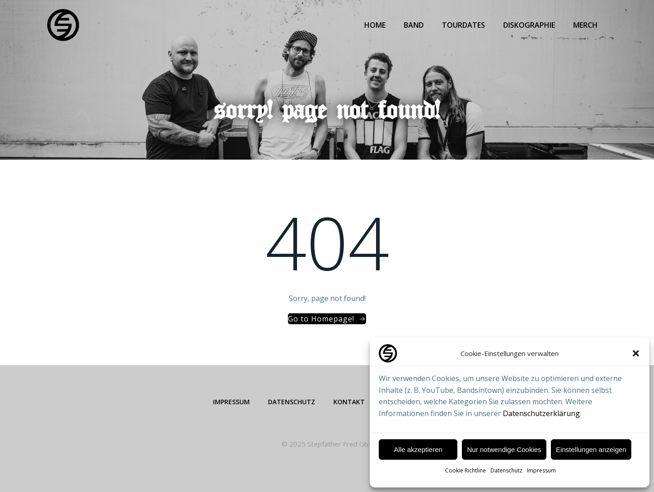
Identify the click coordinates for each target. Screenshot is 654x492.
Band (414, 25)
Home (375, 25)
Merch (585, 25)
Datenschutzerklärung (541, 413)
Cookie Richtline (465, 470)
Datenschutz (506, 470)
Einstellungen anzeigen (591, 449)
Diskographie (529, 25)
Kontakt (349, 401)
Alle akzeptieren (418, 449)
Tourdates (463, 25)
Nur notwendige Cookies (504, 449)
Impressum (541, 470)
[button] (635, 353)
